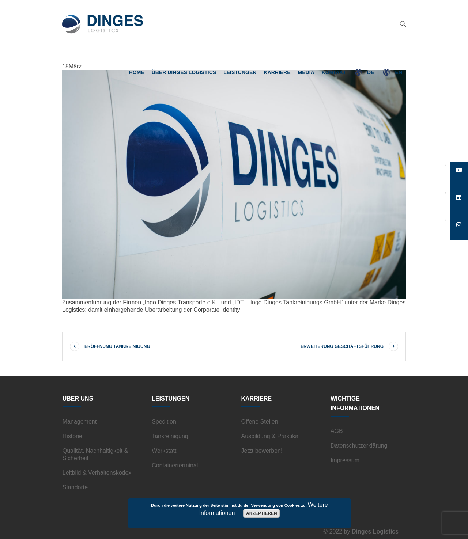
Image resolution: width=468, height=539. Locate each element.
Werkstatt (164, 451)
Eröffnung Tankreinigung (117, 346)
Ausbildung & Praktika (270, 436)
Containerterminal (175, 465)
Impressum (345, 460)
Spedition (164, 421)
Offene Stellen (259, 421)
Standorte (75, 487)
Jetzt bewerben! (262, 451)
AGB (337, 431)
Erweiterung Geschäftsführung (342, 346)
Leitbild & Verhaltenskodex (97, 473)
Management (80, 421)
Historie (72, 436)
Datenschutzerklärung (359, 446)
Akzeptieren (261, 513)
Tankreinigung (170, 436)
